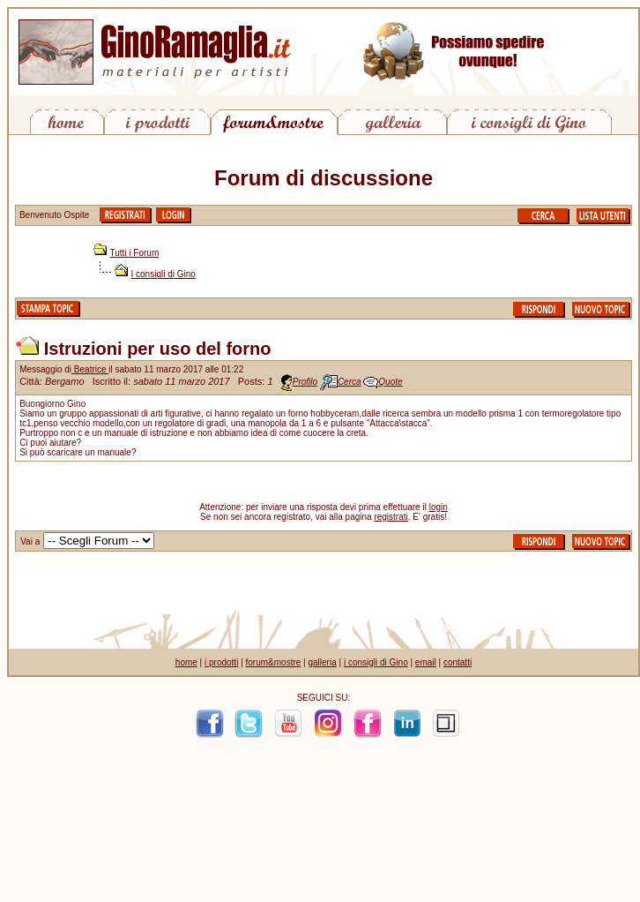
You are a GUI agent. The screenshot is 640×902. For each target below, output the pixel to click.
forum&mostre (273, 662)
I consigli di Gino (163, 274)
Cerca (349, 382)
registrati (390, 517)
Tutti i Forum (135, 253)
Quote (390, 382)
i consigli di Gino (376, 662)
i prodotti (221, 662)
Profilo (305, 382)
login (438, 507)
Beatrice (89, 369)
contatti (457, 662)
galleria (322, 662)
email (425, 662)
